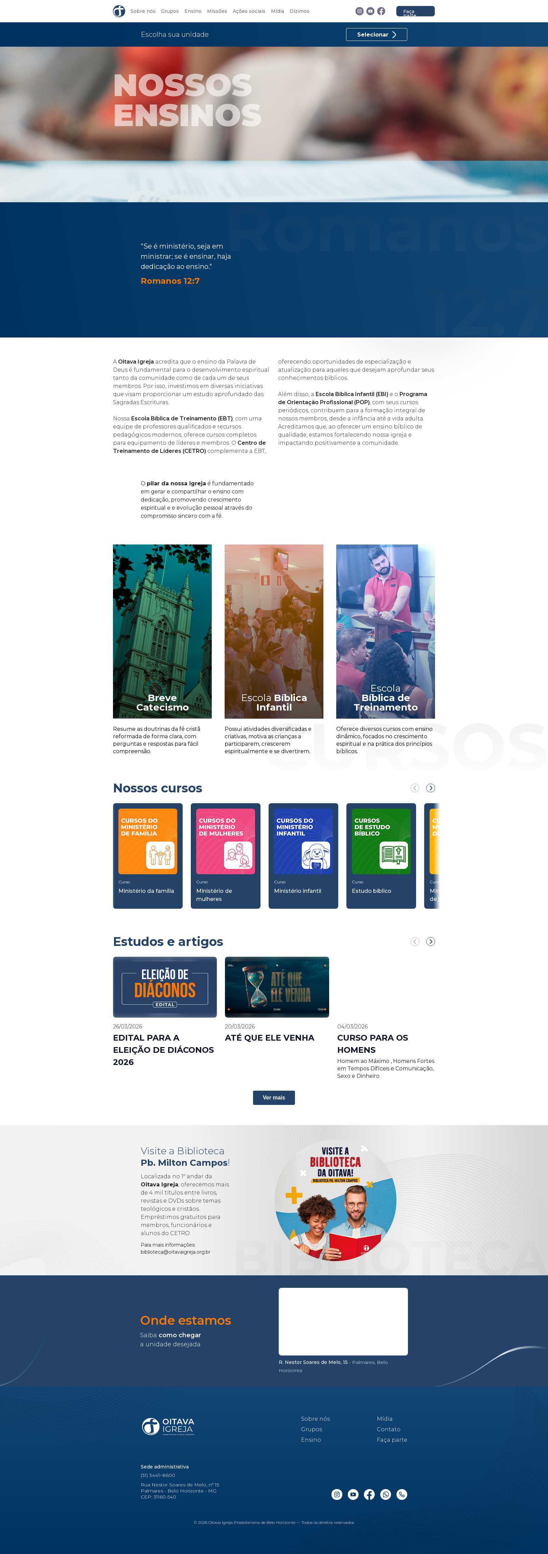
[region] (274, 844)
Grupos (170, 11)
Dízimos (300, 11)
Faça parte (409, 12)
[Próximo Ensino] (430, 941)
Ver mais (274, 1097)
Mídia (277, 11)
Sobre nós (143, 11)
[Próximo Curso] (430, 788)
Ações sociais (249, 11)
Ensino (193, 11)
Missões (217, 11)
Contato (389, 1429)
